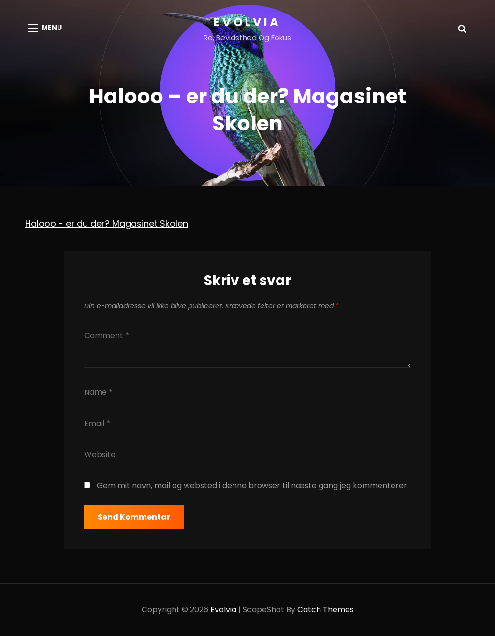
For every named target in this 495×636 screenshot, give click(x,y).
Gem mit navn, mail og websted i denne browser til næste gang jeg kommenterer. (252, 485)
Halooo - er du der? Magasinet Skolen (106, 223)
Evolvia (247, 22)
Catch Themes (325, 609)
